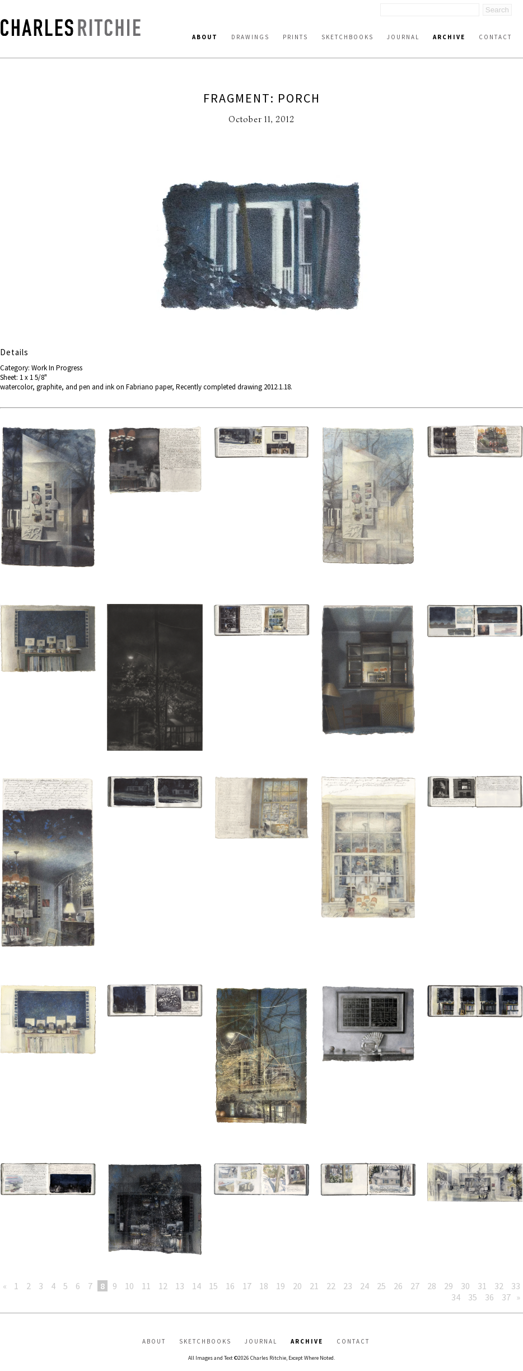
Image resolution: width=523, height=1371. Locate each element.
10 (129, 1285)
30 (465, 1285)
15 (213, 1285)
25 (381, 1285)
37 (506, 1297)
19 (280, 1285)
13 (179, 1285)
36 (489, 1297)
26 (398, 1285)
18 (263, 1285)
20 (297, 1285)
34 (455, 1297)
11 (146, 1285)
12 (162, 1285)
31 (482, 1285)
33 (515, 1285)
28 (431, 1285)
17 (246, 1285)
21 (314, 1285)
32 (498, 1285)
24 (364, 1285)
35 (472, 1297)
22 (330, 1285)
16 (230, 1285)
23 (347, 1285)
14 (196, 1285)
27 (414, 1285)
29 (448, 1285)
